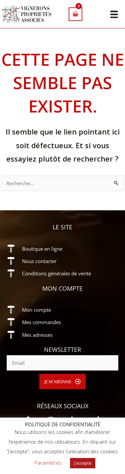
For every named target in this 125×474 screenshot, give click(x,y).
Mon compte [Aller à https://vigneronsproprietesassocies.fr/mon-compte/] (36, 309)
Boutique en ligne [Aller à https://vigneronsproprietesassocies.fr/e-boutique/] (42, 248)
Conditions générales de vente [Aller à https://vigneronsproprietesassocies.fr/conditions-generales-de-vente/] (56, 273)
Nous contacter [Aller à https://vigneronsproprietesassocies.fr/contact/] (39, 261)
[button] (62, 382)
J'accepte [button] (82, 463)
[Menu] (114, 14)
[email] (62, 363)
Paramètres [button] (48, 462)
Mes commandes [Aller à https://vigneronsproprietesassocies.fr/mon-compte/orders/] (41, 322)
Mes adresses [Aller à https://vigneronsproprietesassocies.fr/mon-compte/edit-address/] (37, 334)
